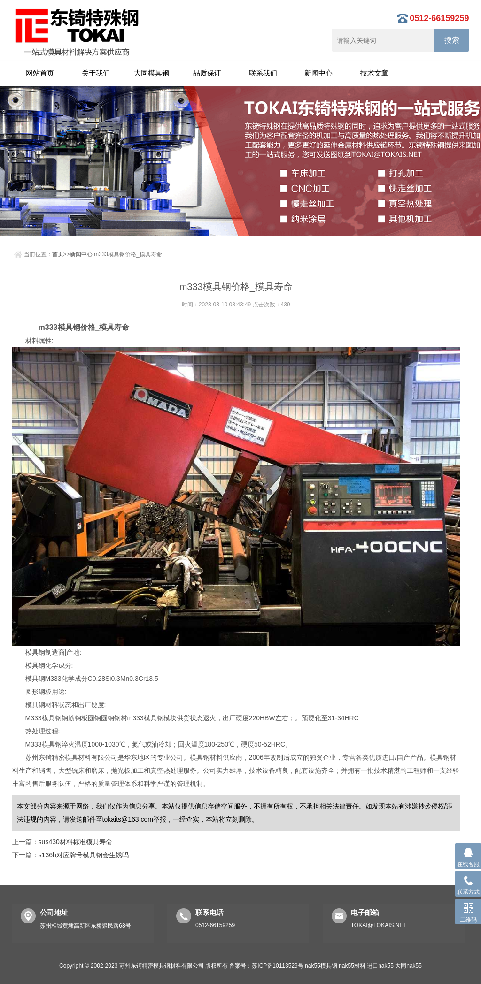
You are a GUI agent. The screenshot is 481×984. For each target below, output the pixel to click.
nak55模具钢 (321, 965)
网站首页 (40, 73)
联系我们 (263, 73)
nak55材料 (352, 965)
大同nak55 (408, 965)
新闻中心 (318, 73)
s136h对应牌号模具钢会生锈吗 (84, 855)
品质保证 (207, 73)
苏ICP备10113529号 (277, 965)
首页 (57, 254)
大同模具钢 (151, 73)
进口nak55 (380, 965)
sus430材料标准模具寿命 (75, 842)
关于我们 (96, 73)
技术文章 (374, 73)
